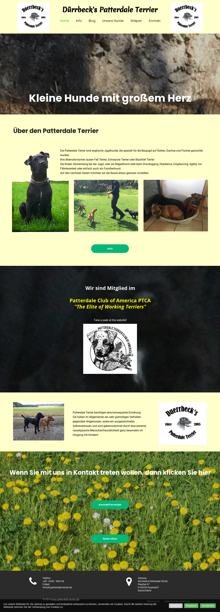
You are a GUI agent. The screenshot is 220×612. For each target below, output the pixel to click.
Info (79, 21)
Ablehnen (176, 605)
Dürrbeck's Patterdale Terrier (109, 9)
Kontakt (155, 21)
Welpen (136, 21)
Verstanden (208, 605)
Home (64, 21)
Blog (92, 21)
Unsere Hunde (113, 21)
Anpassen (191, 605)
